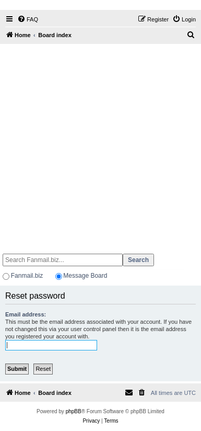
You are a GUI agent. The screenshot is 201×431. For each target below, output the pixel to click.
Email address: (25, 314)
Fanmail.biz (27, 275)
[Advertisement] (98, 144)
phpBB (73, 411)
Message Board (85, 275)
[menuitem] (27, 19)
